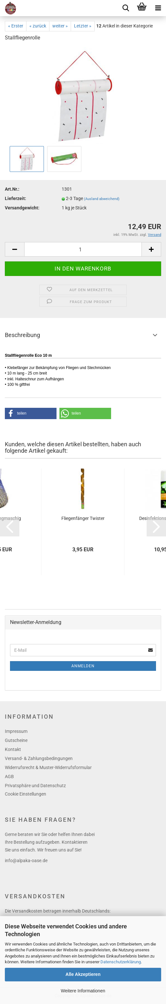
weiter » (60, 25)
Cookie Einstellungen (25, 794)
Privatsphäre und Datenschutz (35, 785)
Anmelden (83, 666)
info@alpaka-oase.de (26, 860)
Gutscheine (16, 740)
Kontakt (13, 749)
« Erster (15, 25)
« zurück (37, 25)
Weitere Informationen (83, 990)
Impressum (16, 731)
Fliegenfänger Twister (83, 518)
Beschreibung (22, 335)
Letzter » (82, 25)
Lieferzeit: (15, 198)
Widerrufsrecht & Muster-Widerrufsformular (48, 767)
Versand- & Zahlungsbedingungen (39, 758)
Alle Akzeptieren (83, 974)
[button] (31, 413)
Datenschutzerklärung (120, 961)
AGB (9, 776)
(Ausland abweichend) (101, 199)
